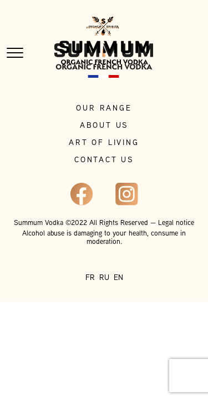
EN (118, 278)
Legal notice (176, 223)
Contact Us (104, 160)
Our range (103, 108)
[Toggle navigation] (15, 53)
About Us (104, 125)
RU (104, 278)
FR (90, 278)
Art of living (104, 143)
